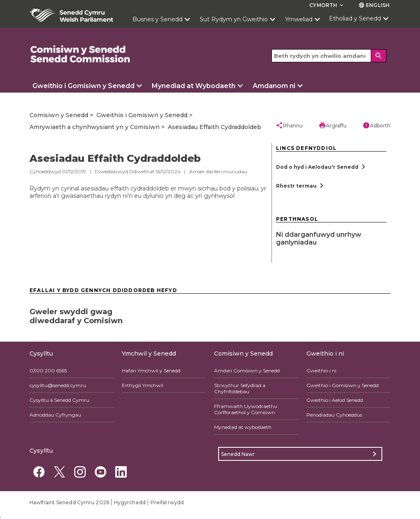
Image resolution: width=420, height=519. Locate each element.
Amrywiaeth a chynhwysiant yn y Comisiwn (95, 127)
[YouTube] (100, 471)
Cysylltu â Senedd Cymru (59, 400)
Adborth (376, 125)
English (374, 5)
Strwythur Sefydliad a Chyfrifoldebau (239, 388)
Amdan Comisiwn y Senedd (247, 370)
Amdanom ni (274, 86)
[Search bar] (329, 56)
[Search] (379, 56)
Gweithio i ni (321, 370)
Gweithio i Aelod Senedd (334, 400)
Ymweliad (299, 19)
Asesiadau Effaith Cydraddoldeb (214, 127)
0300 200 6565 (48, 370)
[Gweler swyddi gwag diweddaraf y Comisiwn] (87, 313)
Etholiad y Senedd (355, 18)
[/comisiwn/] (80, 54)
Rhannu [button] (289, 125)
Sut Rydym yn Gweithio (234, 19)
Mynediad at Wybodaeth (193, 86)
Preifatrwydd (167, 502)
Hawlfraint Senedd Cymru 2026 (69, 502)
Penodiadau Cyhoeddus (334, 415)
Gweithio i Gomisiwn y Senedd (83, 86)
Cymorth (327, 5)
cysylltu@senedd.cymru (58, 385)
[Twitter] (59, 471)
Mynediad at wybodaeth (243, 427)
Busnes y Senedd (157, 19)
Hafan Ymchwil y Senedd (151, 370)
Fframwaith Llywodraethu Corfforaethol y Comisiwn (245, 409)
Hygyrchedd (130, 502)
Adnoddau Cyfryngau (55, 415)
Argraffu (333, 125)
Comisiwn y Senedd (59, 115)
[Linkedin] (121, 471)
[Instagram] (80, 471)
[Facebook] (39, 471)
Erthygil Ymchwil (142, 385)
